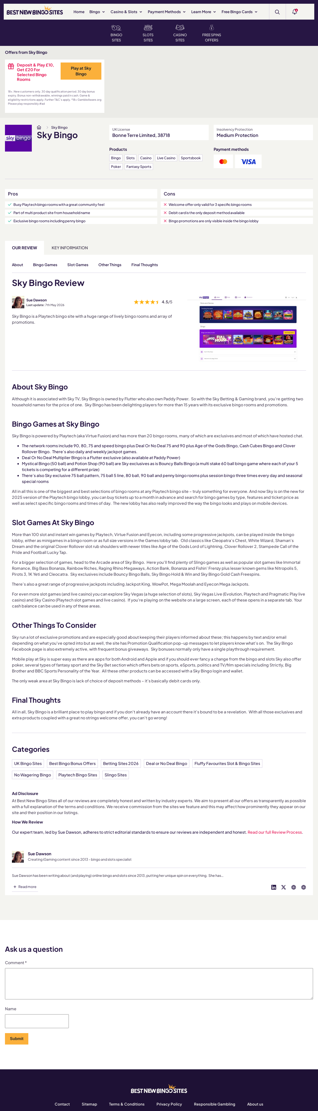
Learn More (204, 11)
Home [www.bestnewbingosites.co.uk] (79, 11)
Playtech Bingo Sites (77, 774)
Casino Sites (180, 33)
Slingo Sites (116, 774)
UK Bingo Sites (28, 763)
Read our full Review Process (275, 832)
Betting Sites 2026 (121, 763)
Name (10, 1014)
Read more (27, 886)
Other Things (109, 264)
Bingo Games (45, 264)
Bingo (97, 11)
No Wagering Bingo (32, 774)
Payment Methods (167, 11)
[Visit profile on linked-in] (273, 886)
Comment (16, 962)
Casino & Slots (127, 11)
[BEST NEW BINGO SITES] (35, 11)
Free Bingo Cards (240, 11)
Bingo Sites (116, 33)
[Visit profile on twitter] (283, 886)
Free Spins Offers (211, 33)
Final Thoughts (144, 264)
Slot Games (77, 264)
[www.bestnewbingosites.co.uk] (39, 127)
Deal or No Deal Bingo (166, 763)
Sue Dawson (36, 300)
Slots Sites (148, 33)
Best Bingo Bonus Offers (72, 763)
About (17, 264)
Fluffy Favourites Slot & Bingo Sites (227, 763)
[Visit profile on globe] (293, 886)
